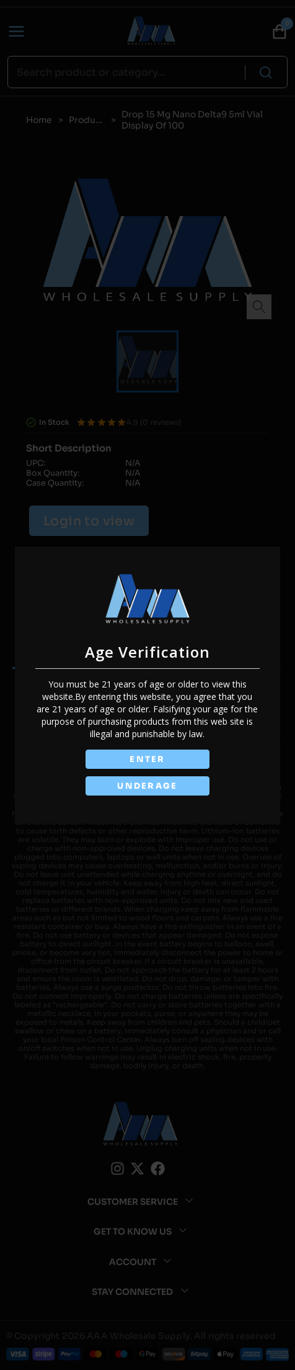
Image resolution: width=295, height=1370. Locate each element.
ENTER (147, 759)
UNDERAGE (147, 786)
